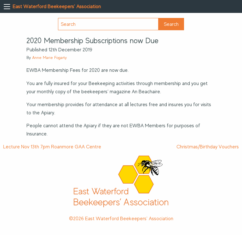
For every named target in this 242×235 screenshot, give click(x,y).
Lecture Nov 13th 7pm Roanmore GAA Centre (52, 147)
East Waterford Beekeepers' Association (57, 6)
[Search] (108, 24)
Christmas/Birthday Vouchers (207, 147)
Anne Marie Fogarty (49, 57)
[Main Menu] (7, 6)
